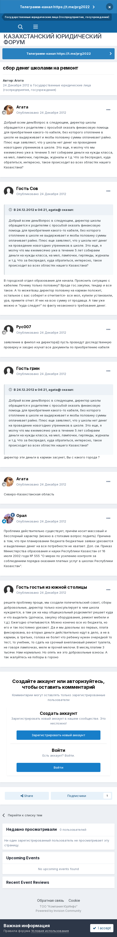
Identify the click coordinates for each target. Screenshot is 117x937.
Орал (21, 515)
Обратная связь (50, 900)
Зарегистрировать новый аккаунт (58, 735)
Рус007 (23, 326)
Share (27, 795)
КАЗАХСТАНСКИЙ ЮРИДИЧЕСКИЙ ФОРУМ (53, 39)
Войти (58, 767)
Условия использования (50, 931)
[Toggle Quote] (11, 210)
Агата (19, 80)
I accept (102, 928)
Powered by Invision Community (58, 911)
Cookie (74, 900)
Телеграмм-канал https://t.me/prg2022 (55, 7)
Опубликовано (41, 112)
